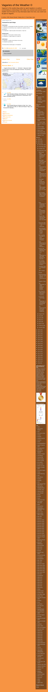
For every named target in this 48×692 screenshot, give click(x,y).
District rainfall (40, 460)
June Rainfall (40, 493)
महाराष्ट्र (38, 680)
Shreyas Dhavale (8, 120)
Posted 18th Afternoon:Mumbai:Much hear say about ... (42, 218)
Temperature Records (40, 656)
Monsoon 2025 (40, 533)
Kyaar (38, 498)
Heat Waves (40, 477)
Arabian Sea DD (41, 438)
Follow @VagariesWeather (40, 106)
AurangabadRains (41, 443)
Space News (40, 130)
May (40, 319)
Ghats (38, 472)
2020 (39, 335)
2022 (39, 331)
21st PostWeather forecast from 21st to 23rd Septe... (42, 212)
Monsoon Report (41, 535)
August (40, 313)
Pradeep (39, 600)
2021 (39, 333)
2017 (39, 341)
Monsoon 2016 (40, 521)
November (41, 146)
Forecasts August (41, 470)
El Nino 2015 (40, 464)
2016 (39, 343)
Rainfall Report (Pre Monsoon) (40, 609)
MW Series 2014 (41, 565)
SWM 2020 (39, 635)
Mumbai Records (41, 555)
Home (18, 59)
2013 (39, 349)
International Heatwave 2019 (40, 487)
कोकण (38, 679)
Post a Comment (7, 53)
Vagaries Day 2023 (41, 664)
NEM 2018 (39, 582)
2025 (39, 141)
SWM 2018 (39, 632)
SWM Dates (40, 641)
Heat (38, 475)
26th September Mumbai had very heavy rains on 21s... (42, 175)
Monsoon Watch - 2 (7, 65)
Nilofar (38, 589)
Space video (40, 625)
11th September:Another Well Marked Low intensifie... (42, 256)
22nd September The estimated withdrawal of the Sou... (42, 205)
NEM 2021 (39, 584)
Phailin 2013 (40, 596)
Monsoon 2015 (40, 519)
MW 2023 (39, 562)
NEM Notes (40, 587)
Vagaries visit (40, 667)
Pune (38, 602)
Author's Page (40, 126)
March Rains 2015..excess (40, 514)
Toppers (39, 659)
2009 (39, 357)
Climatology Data (41, 131)
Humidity (39, 480)
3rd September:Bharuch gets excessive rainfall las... (42, 309)
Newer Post (5, 59)
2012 (39, 351)
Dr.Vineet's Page (41, 122)
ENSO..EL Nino (40, 465)
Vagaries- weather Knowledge (41, 101)
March (40, 323)
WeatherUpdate (41, 674)
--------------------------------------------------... (42, 199)
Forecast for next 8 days (42, 297)
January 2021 (40, 491)
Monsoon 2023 (40, 530)
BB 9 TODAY (42, 270)
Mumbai (39, 550)
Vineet (5, 122)
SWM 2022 (39, 637)
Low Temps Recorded (40, 502)
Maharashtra (40, 506)
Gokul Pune (7, 113)
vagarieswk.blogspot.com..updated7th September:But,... (42, 277)
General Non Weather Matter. (41, 112)
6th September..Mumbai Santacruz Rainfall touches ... (42, 286)
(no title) (9, 92)
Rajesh (5, 118)
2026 (39, 139)
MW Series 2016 (41, 568)
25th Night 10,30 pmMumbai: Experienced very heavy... (42, 182)
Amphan (39, 436)
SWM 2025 (39, 639)
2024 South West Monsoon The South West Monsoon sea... (42, 155)
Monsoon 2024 (40, 531)
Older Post (30, 59)
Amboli (39, 435)
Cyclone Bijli (40, 457)
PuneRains (39, 604)
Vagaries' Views (42, 281)
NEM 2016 (39, 579)
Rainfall (39, 607)
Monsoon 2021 (40, 526)
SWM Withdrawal (41, 642)
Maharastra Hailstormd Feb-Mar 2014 (41, 509)
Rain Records (40, 605)
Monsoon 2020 (40, 525)
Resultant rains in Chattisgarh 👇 (42, 267)
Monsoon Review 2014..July (41, 540)
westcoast (39, 677)
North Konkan (40, 590)
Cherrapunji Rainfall (40, 451)
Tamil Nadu (40, 649)
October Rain (40, 592)
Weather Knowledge (39, 672)
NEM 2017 (39, 580)
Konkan (39, 496)
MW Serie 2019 (40, 563)
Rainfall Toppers (41, 614)
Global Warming (41, 473)
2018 (39, 339)
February (41, 325)
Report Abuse (40, 685)
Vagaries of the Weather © (17, 5)
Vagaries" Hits (40, 135)
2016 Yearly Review (40, 429)
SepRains (39, 624)
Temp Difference (41, 653)
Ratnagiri (39, 616)
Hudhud (39, 478)
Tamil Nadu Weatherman (40, 651)
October (41, 148)
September (41, 150)
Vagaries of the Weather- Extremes (40, 98)
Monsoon (39, 518)
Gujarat (40, 272)
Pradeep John (7, 117)
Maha (38, 504)
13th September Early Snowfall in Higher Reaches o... (42, 244)
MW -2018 (39, 560)
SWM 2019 (39, 634)
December (41, 144)
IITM (38, 482)
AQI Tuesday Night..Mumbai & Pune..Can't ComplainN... (42, 194)
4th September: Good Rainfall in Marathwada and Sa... (42, 302)
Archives (39, 440)
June (40, 317)
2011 (39, 353)
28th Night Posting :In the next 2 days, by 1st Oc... (42, 162)
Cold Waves (40, 455)
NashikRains (40, 575)
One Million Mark (41, 594)
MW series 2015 (41, 567)
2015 (39, 345)
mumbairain (40, 557)
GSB (5, 112)
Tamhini (39, 647)
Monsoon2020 (40, 545)
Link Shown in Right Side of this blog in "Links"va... (42, 293)
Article (38, 441)
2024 (39, 143)
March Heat (40, 511)
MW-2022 (39, 573)
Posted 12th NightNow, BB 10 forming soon (42, 250)
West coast (39, 675)
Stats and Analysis (41, 133)
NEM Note (39, 585)
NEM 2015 (39, 577)
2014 (39, 347)
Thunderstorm (40, 658)
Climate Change (41, 453)
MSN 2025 (39, 549)
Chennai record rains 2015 (40, 448)
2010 (39, 355)
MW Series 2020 (41, 572)
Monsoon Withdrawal (39, 543)
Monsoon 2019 (40, 523)
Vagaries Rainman (41, 666)
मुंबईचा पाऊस (40, 682)
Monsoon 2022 (40, 528)
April (40, 321)
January (41, 327)
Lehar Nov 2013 (41, 499)
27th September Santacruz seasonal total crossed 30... (42, 168)
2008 (39, 359)
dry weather (40, 462)
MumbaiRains (40, 558)
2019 (39, 337)
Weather (39, 669)
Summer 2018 (40, 629)
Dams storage (40, 458)
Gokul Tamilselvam (8, 115)
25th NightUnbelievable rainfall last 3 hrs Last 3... (42, 188)
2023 (39, 330)
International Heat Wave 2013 (41, 484)
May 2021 (39, 516)
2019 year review (41, 433)
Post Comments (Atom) (13, 62)
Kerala (38, 494)
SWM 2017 (39, 630)
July (40, 315)
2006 (39, 363)
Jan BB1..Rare (40, 489)
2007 (39, 361)
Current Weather (41, 128)
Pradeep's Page (41, 117)
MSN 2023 (39, 547)
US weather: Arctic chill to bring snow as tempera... (42, 262)
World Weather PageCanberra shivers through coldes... (42, 231)
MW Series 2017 (41, 570)
